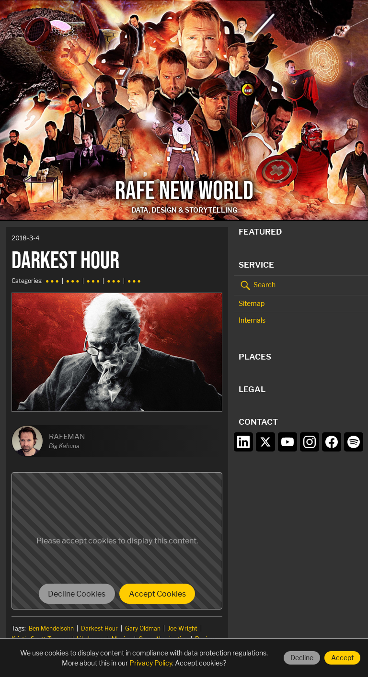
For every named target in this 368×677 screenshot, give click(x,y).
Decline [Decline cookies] (301, 658)
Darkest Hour (99, 628)
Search (257, 285)
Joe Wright (182, 628)
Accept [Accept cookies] (342, 658)
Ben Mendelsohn (51, 628)
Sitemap (251, 303)
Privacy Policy (150, 663)
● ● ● (52, 280)
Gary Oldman (143, 628)
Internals (252, 320)
